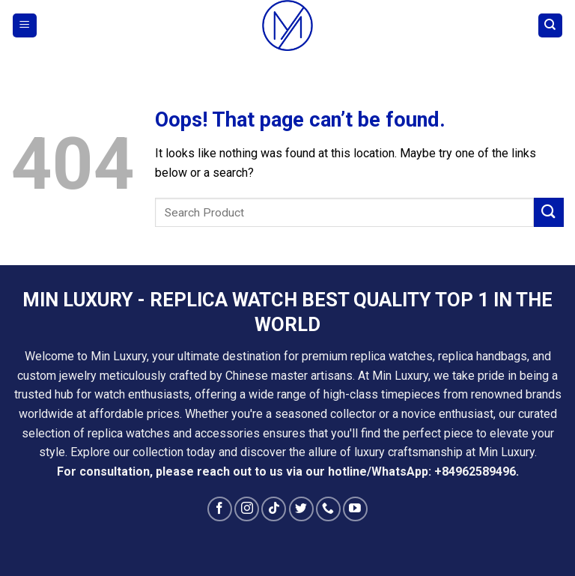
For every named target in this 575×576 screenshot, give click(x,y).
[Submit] (549, 212)
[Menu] (25, 25)
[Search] (550, 25)
